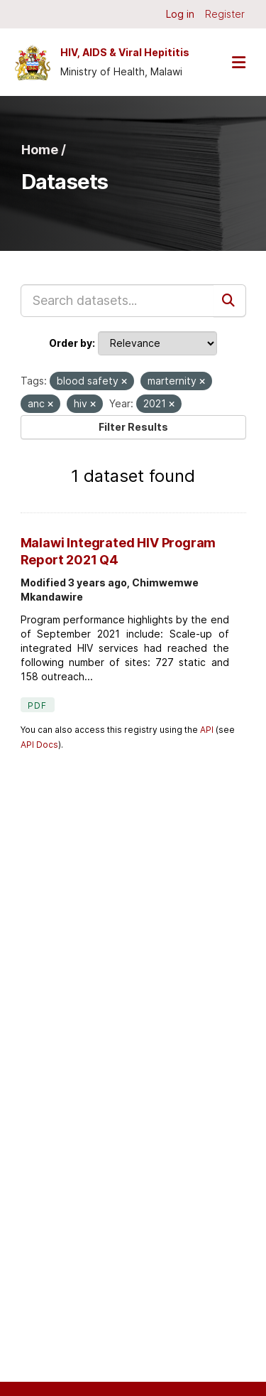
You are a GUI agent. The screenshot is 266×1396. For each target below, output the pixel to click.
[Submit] (230, 300)
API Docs (39, 744)
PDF (38, 705)
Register (225, 14)
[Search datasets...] (117, 300)
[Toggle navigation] (238, 62)
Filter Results (133, 427)
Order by (70, 343)
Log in (180, 14)
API (207, 729)
